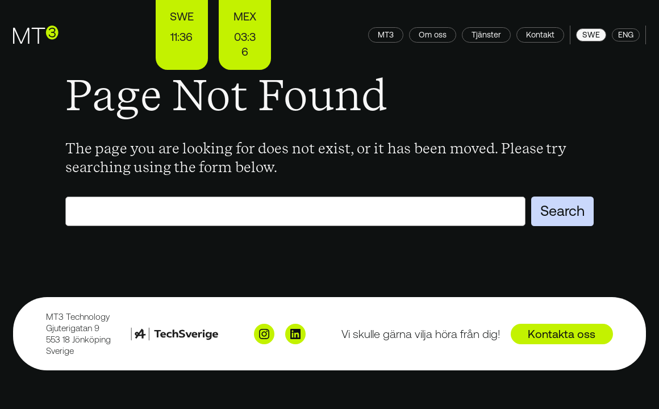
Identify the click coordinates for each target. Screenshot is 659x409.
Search (562, 211)
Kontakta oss (561, 333)
